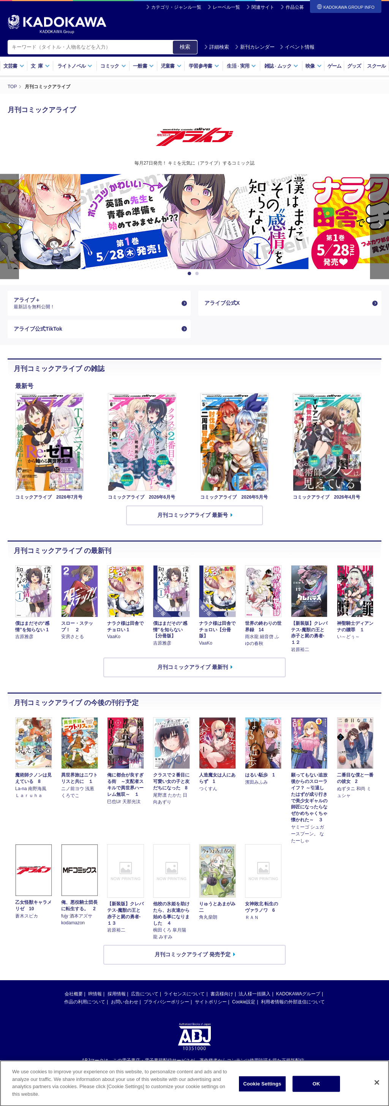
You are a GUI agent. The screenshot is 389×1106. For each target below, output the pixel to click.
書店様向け (221, 994)
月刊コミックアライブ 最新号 (192, 515)
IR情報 (95, 994)
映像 (313, 66)
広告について (144, 994)
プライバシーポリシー (166, 1002)
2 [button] (198, 274)
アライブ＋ (96, 303)
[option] (194, 221)
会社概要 (74, 994)
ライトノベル (74, 66)
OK (316, 1094)
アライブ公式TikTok (38, 329)
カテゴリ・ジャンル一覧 (176, 7)
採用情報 (117, 994)
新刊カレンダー (255, 47)
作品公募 (295, 7)
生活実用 (241, 66)
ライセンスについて (184, 994)
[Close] (376, 1092)
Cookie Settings (262, 1094)
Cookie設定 (243, 1002)
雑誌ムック (281, 66)
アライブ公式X (222, 303)
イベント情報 (297, 47)
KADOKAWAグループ (298, 994)
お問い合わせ (124, 1002)
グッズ (354, 66)
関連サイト (262, 7)
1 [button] (191, 274)
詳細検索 (216, 47)
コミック (113, 66)
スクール (376, 66)
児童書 (171, 66)
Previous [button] (9, 226)
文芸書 (13, 66)
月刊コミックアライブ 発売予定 (193, 954)
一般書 (143, 66)
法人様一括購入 (254, 994)
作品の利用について (84, 1002)
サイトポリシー (211, 1002)
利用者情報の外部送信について (293, 1002)
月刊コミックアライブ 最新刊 (192, 667)
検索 (185, 47)
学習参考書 (204, 66)
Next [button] (379, 226)
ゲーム (334, 66)
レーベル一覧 (226, 7)
